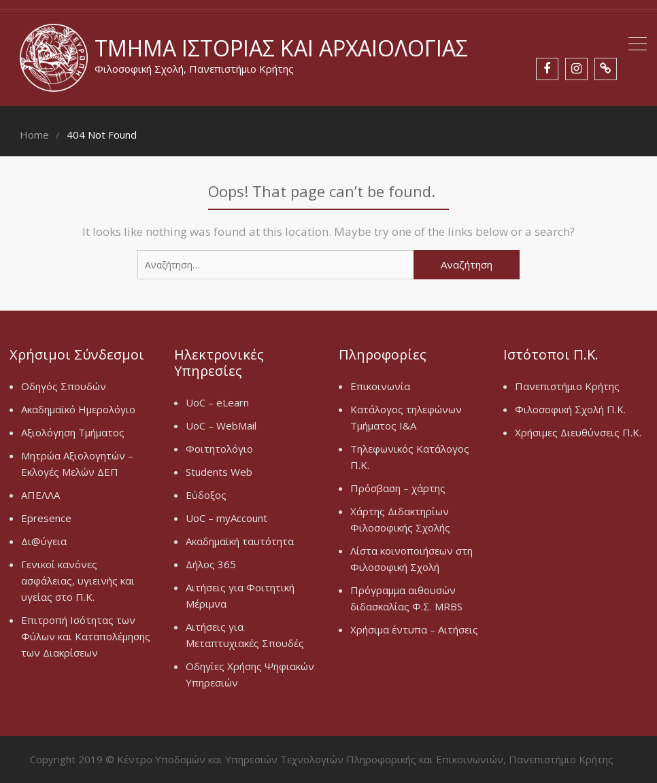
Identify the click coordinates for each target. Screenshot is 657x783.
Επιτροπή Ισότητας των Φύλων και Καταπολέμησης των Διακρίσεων (85, 636)
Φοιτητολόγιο (219, 448)
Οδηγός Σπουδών (63, 386)
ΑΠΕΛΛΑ (40, 495)
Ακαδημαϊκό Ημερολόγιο (78, 409)
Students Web (219, 471)
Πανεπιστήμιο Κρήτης (567, 386)
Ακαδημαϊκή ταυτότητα (240, 541)
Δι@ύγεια (44, 541)
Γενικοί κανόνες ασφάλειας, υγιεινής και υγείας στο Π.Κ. (78, 580)
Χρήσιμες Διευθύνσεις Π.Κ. (578, 432)
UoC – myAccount (226, 518)
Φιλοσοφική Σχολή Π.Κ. (570, 409)
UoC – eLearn (217, 402)
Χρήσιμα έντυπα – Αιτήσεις (414, 629)
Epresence (46, 518)
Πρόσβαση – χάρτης (397, 488)
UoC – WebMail (221, 425)
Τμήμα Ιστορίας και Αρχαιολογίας (281, 48)
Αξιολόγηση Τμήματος (72, 432)
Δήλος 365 (211, 564)
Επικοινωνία (380, 386)
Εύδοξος (206, 495)
